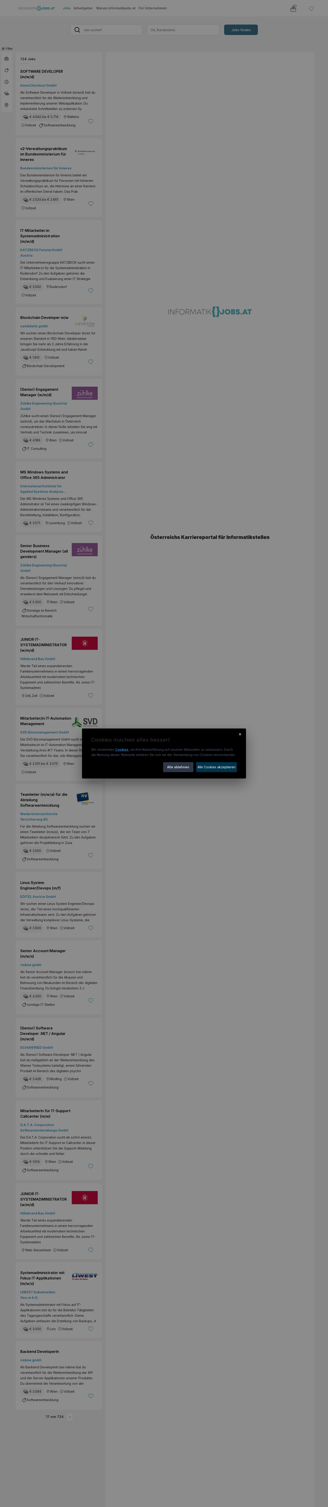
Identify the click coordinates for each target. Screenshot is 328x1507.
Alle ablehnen (178, 767)
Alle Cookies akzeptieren (216, 767)
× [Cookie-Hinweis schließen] (239, 734)
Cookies (121, 749)
